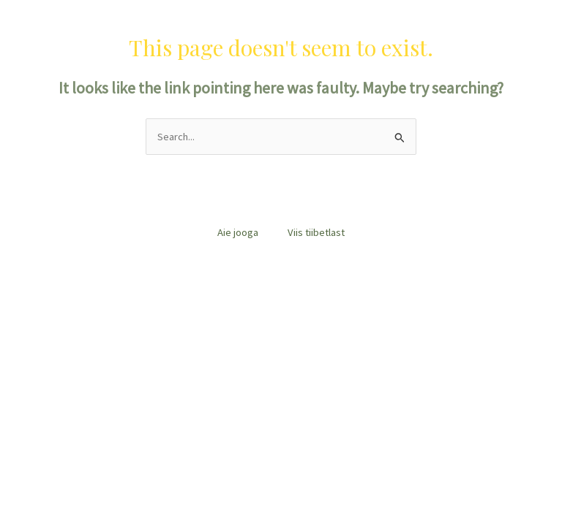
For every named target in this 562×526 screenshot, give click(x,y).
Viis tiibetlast (316, 232)
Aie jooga (237, 232)
